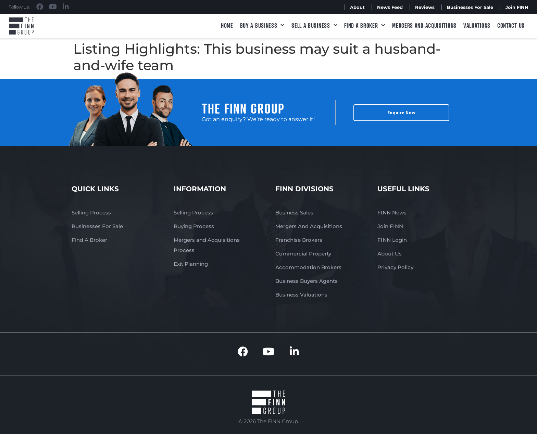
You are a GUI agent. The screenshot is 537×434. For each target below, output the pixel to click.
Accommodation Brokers (308, 267)
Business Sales (294, 212)
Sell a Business (314, 25)
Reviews (425, 7)
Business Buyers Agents (306, 281)
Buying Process (194, 226)
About (357, 7)
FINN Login (392, 240)
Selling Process (91, 212)
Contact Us (511, 25)
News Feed (390, 7)
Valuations (476, 25)
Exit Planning (191, 264)
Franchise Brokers (298, 240)
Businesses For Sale (470, 7)
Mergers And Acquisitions (308, 226)
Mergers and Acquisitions (424, 25)
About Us (389, 253)
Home (227, 25)
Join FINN (516, 7)
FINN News (392, 212)
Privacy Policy (395, 267)
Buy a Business (262, 25)
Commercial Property (303, 253)
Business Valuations (301, 294)
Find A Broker (364, 25)
